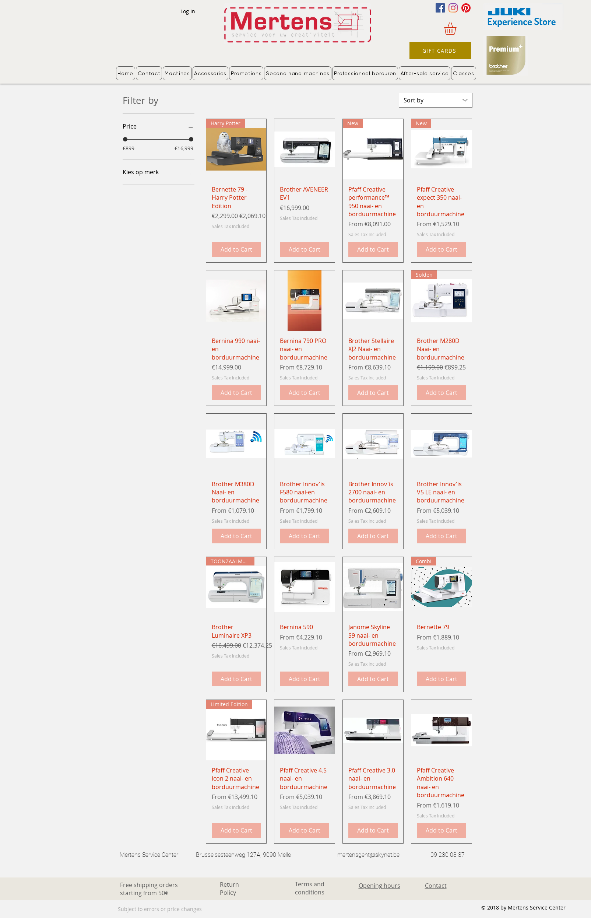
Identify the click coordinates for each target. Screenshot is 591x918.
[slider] (125, 139)
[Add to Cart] (236, 249)
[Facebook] (440, 8)
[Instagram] (453, 8)
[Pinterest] (466, 8)
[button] (457, 28)
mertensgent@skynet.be (368, 854)
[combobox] (435, 100)
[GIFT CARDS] (440, 50)
